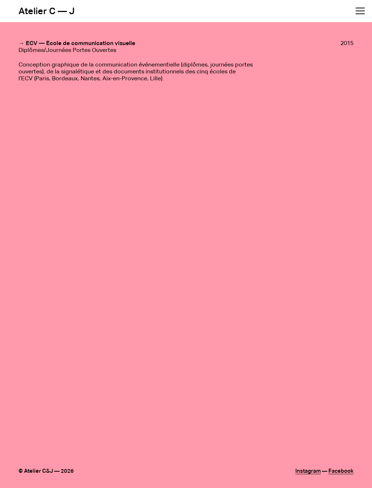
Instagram (308, 471)
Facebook (340, 471)
